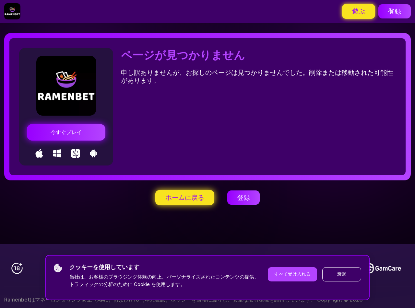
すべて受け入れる (292, 274)
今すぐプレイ (66, 132)
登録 (394, 11)
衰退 (341, 274)
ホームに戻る (184, 197)
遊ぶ (358, 11)
